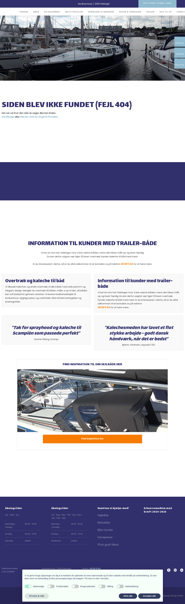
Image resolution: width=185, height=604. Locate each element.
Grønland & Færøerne (101, 12)
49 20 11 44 (127, 263)
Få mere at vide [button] (36, 596)
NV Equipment (52, 12)
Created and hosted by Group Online (165, 595)
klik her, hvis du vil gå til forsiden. (39, 116)
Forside (23, 12)
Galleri (150, 12)
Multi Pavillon (74, 12)
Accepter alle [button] (149, 596)
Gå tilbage (8, 116)
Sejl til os (166, 12)
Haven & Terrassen (130, 12)
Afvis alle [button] (127, 596)
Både (36, 12)
